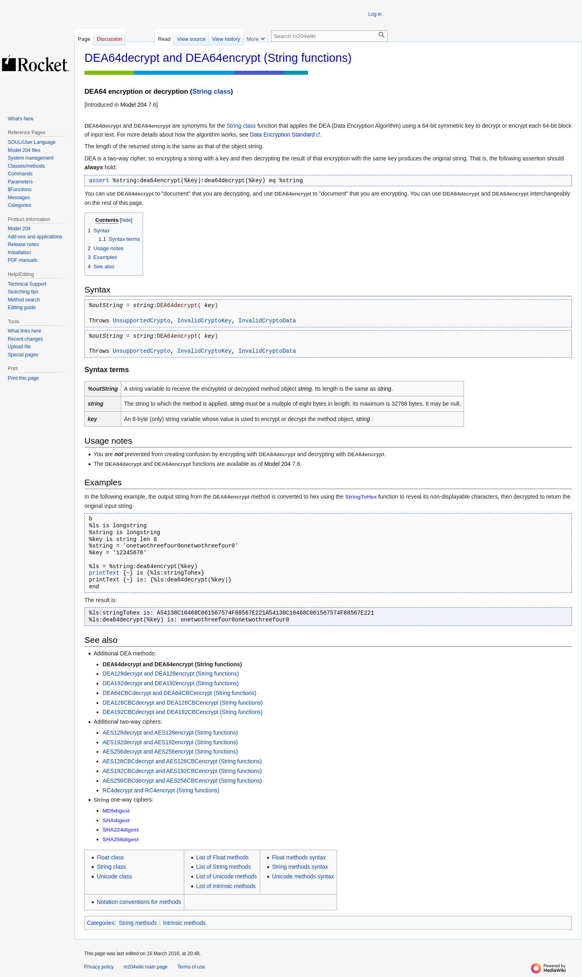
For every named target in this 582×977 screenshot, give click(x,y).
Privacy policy (99, 967)
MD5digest (116, 811)
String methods (138, 923)
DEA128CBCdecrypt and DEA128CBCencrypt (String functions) (183, 702)
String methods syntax (300, 866)
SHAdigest (116, 820)
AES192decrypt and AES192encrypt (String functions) (170, 742)
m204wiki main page (145, 967)
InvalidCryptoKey (204, 321)
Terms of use (191, 967)
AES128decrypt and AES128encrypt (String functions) (170, 732)
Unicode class (114, 876)
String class (211, 91)
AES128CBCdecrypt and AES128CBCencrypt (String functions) (182, 761)
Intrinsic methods (184, 923)
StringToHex (361, 497)
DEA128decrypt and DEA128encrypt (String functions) (171, 673)
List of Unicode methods (226, 876)
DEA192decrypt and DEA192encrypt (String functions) (171, 683)
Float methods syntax (299, 857)
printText (104, 573)
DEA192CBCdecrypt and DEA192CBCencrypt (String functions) (183, 712)
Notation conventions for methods (139, 902)
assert (99, 180)
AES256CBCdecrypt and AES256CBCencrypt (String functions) (182, 780)
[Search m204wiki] (329, 36)
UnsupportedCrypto (142, 321)
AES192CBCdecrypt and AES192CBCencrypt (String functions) (182, 771)
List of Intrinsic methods (225, 886)
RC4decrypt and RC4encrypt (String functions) (161, 790)
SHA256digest (121, 839)
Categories (100, 923)
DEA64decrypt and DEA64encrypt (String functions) (172, 664)
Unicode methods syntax (303, 876)
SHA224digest (121, 830)
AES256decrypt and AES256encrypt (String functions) (170, 751)
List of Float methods (222, 857)
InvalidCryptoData (267, 321)
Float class (110, 857)
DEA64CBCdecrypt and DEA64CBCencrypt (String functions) (180, 693)
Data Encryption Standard (282, 134)
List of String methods (223, 866)
